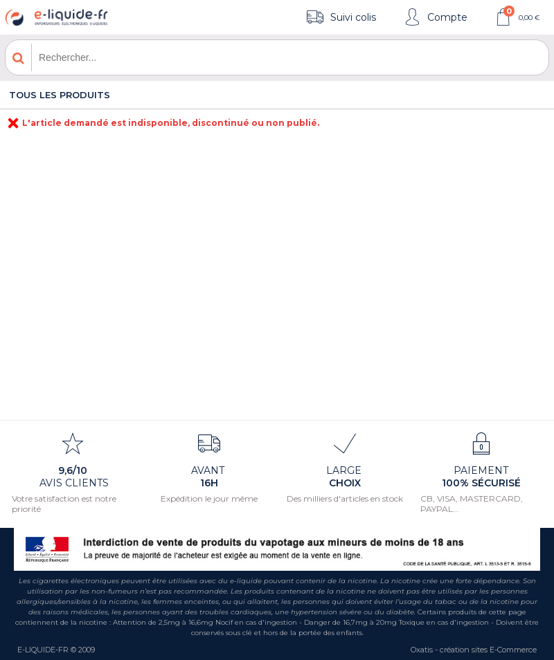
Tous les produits (59, 94)
